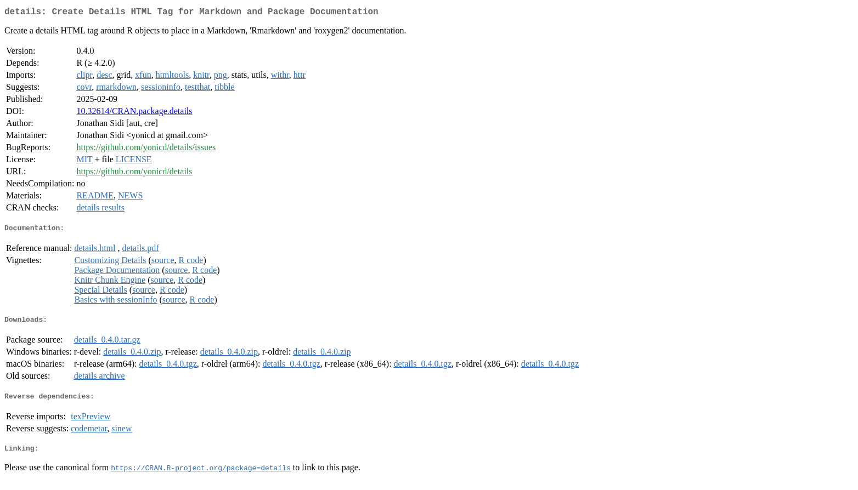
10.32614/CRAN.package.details (134, 113)
